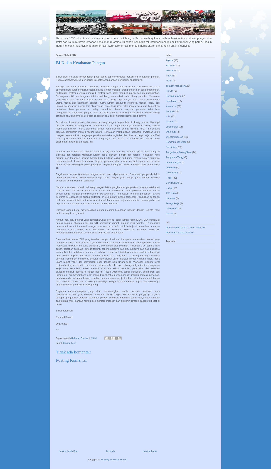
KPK (168, 116)
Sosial (169, 188)
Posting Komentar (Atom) (114, 459)
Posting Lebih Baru (68, 451)
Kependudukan (173, 96)
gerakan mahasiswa (176, 85)
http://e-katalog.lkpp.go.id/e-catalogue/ (185, 227)
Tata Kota (171, 193)
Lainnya (170, 121)
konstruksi (171, 106)
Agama (169, 60)
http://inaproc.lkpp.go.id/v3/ (180, 232)
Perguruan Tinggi (175, 157)
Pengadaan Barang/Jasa (178, 152)
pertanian (171, 167)
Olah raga (171, 131)
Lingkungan (172, 126)
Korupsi (170, 111)
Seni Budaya (172, 182)
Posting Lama (150, 451)
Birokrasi (170, 65)
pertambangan (173, 162)
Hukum (169, 90)
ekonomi (170, 70)
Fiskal (169, 80)
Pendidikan (171, 147)
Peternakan (172, 172)
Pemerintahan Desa (176, 142)
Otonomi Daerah (174, 137)
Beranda (110, 451)
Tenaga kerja (69, 343)
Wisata (169, 213)
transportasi (172, 208)
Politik (169, 177)
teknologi (170, 198)
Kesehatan (171, 101)
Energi (169, 75)
